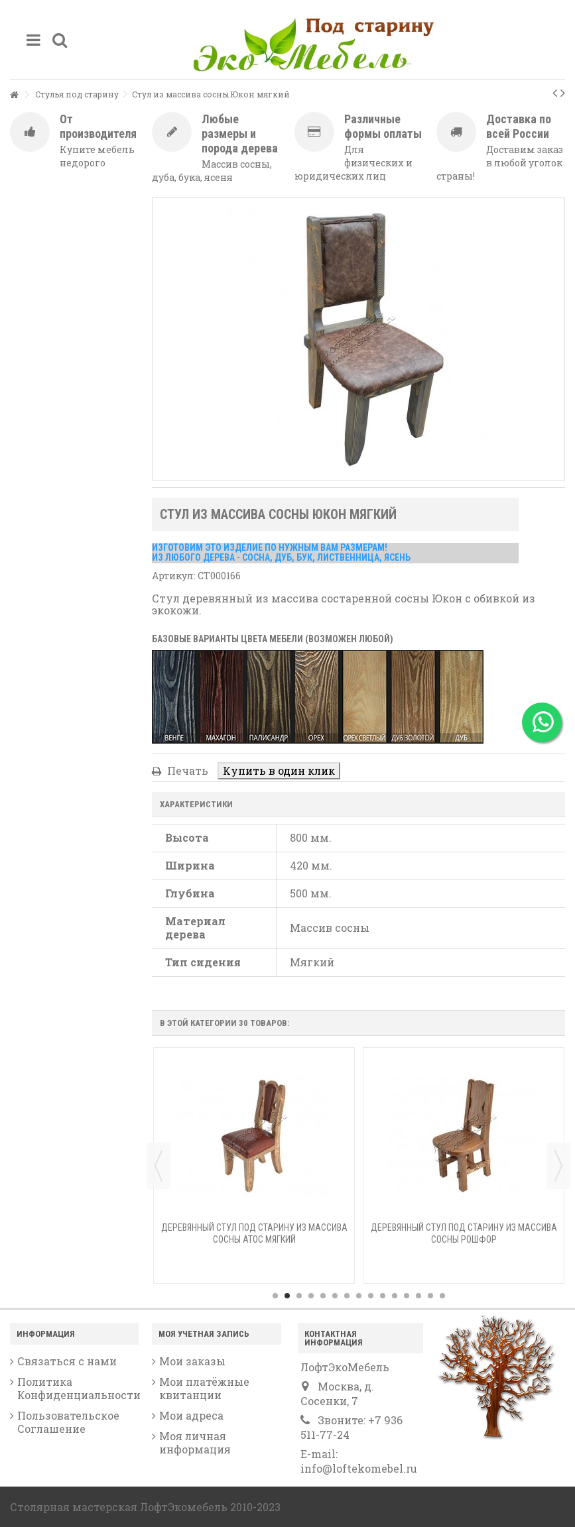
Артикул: (174, 575)
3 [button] (299, 1295)
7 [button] (347, 1295)
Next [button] (558, 1166)
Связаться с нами (67, 1361)
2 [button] (287, 1295)
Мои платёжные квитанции (204, 1388)
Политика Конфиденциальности (78, 1388)
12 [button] (406, 1295)
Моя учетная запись (204, 1334)
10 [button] (382, 1295)
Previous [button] (158, 1166)
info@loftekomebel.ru (358, 1468)
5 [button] (323, 1295)
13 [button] (418, 1295)
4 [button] (311, 1295)
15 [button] (442, 1295)
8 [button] (358, 1295)
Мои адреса (191, 1415)
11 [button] (394, 1295)
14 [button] (430, 1295)
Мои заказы (192, 1361)
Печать (186, 770)
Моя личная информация (195, 1443)
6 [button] (335, 1295)
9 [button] (370, 1295)
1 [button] (275, 1295)
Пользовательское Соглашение (68, 1422)
